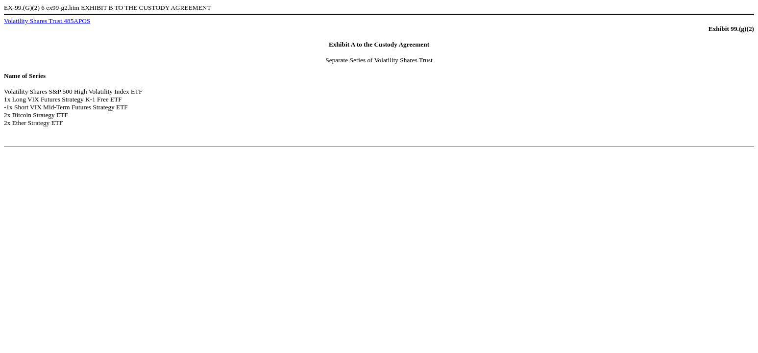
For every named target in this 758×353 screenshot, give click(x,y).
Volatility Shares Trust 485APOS (47, 21)
